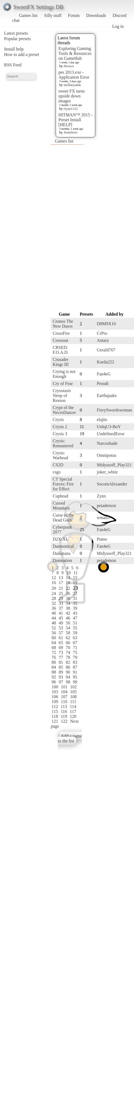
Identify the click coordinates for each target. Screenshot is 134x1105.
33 (61, 603)
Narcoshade (107, 443)
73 (61, 652)
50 (68, 623)
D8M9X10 (106, 323)
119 (64, 716)
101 (64, 687)
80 (54, 662)
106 (55, 696)
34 (68, 603)
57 (61, 632)
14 (68, 577)
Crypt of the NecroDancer (64, 410)
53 (61, 628)
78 (68, 657)
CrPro (102, 333)
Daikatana (61, 553)
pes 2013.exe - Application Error (73, 74)
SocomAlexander (112, 484)
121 (55, 721)
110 (64, 701)
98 (68, 682)
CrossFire (61, 333)
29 (61, 598)
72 (54, 652)
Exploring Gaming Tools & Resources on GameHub (75, 53)
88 (54, 672)
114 (73, 706)
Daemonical (63, 546)
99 (75, 682)
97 (61, 682)
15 (75, 577)
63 (75, 637)
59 (75, 632)
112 (55, 706)
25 (61, 593)
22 (68, 588)
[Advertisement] (61, 228)
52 (54, 628)
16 (54, 582)
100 (55, 687)
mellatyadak (72, 85)
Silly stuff (52, 15)
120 (73, 716)
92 (54, 677)
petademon (106, 505)
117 (73, 711)
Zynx (101, 496)
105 (73, 691)
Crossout (60, 340)
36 (54, 608)
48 (54, 623)
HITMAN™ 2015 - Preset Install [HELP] (75, 119)
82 (68, 662)
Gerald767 (106, 350)
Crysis (58, 419)
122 (64, 721)
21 (61, 588)
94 (68, 677)
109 (55, 701)
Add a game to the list (70, 738)
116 (64, 711)
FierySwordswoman (114, 410)
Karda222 (105, 362)
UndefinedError (110, 433)
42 (68, 613)
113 (64, 706)
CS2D (58, 465)
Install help (14, 49)
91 (75, 672)
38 (68, 608)
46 (68, 618)
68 (54, 647)
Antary (103, 340)
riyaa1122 (71, 108)
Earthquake (107, 395)
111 (73, 701)
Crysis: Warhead (60, 455)
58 (68, 632)
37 (61, 608)
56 (54, 632)
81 (61, 662)
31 (75, 598)
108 (73, 696)
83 (75, 662)
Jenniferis (71, 132)
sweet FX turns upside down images (71, 96)
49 (61, 623)
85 (61, 667)
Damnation (62, 560)
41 (61, 613)
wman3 (103, 517)
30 (68, 598)
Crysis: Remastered (63, 443)
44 (54, 618)
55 (75, 628)
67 (75, 642)
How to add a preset (21, 54)
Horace (69, 66)
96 (54, 682)
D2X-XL (61, 539)
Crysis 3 (60, 433)
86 (68, 667)
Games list (28, 15)
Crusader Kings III (61, 362)
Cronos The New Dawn (63, 323)
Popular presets (17, 38)
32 (54, 603)
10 (68, 572)
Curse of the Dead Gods (63, 517)
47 (75, 618)
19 (75, 582)
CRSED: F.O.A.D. (61, 350)
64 (54, 642)
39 (75, 608)
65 (61, 642)
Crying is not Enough (64, 374)
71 (75, 647)
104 (64, 691)
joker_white (107, 472)
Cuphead (60, 496)
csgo (57, 472)
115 (55, 711)
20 (54, 588)
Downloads (96, 15)
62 (68, 637)
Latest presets (16, 33)
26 (68, 593)
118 (55, 716)
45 (61, 618)
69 (61, 647)
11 (75, 572)
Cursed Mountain (61, 505)
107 (64, 696)
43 (75, 613)
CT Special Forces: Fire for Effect (63, 484)
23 (75, 588)
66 (68, 642)
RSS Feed (13, 65)
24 (54, 593)
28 (54, 598)
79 (75, 657)
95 (75, 677)
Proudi (103, 383)
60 (54, 637)
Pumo (102, 539)
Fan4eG (104, 374)
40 (54, 613)
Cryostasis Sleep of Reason (62, 395)
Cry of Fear (63, 383)
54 (68, 628)
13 (61, 577)
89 (61, 672)
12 (54, 577)
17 (61, 582)
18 (68, 582)
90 (68, 672)
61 (61, 637)
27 (75, 593)
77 (61, 657)
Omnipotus (106, 455)
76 (54, 657)
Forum (74, 15)
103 (55, 691)
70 (68, 647)
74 (68, 652)
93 (61, 677)
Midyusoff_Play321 (114, 465)
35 (75, 603)
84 (54, 667)
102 (73, 687)
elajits (102, 419)
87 (75, 667)
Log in (118, 26)
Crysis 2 (60, 426)
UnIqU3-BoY (109, 426)
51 (75, 623)
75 (75, 652)
